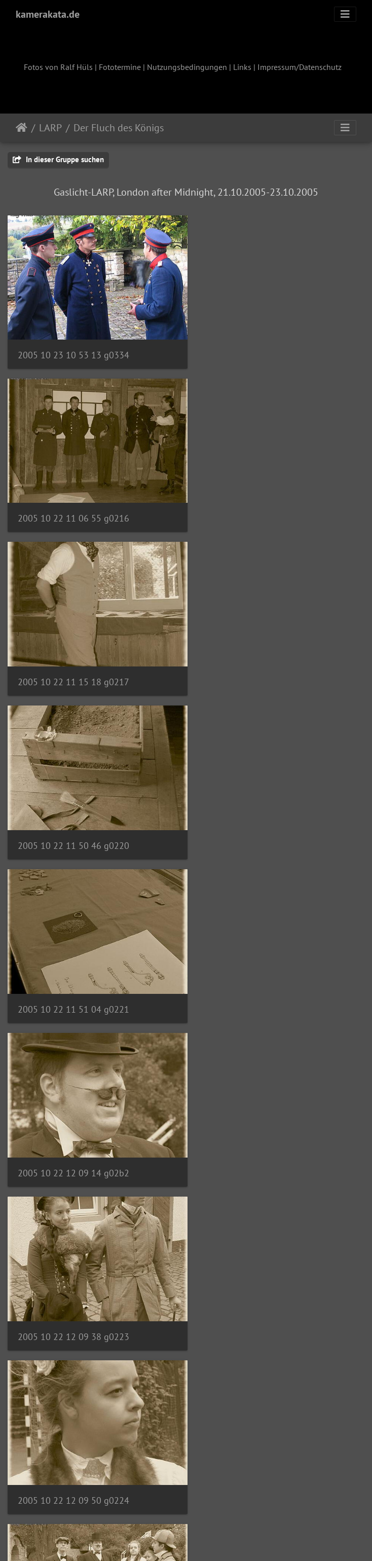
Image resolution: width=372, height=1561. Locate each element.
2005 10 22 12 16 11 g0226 (259, 977)
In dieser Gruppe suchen (58, 159)
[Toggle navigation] (345, 14)
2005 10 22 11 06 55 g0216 (259, 348)
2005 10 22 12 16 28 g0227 (73, 1134)
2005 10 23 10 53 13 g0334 (73, 348)
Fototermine (120, 67)
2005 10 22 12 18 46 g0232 (259, 1291)
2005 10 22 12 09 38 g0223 (73, 820)
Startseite (21, 127)
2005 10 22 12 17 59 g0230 (73, 1291)
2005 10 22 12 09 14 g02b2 (259, 663)
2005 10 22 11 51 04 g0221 (73, 663)
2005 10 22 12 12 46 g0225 (73, 977)
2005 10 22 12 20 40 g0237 (73, 1448)
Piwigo (207, 1540)
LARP (50, 127)
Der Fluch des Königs (118, 127)
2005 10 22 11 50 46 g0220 (259, 505)
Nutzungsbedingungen (187, 67)
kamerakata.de (48, 14)
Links (242, 67)
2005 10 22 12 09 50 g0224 (259, 820)
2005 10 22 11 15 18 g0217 (73, 505)
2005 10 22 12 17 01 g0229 (259, 1134)
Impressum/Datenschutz (299, 67)
